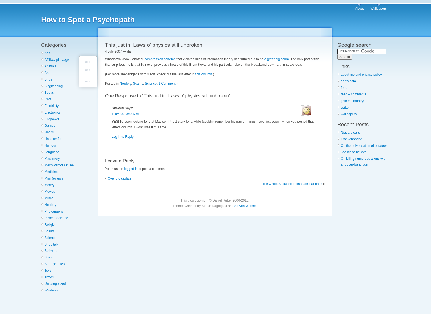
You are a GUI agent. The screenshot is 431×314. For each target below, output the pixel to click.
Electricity (52, 106)
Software (51, 251)
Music (49, 198)
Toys (48, 270)
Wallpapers (378, 8)
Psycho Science (56, 218)
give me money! (352, 101)
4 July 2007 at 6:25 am (125, 113)
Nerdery (50, 205)
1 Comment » (168, 84)
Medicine (51, 172)
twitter (345, 107)
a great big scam (276, 59)
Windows (51, 290)
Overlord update (119, 178)
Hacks (49, 132)
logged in (131, 169)
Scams (50, 231)
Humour (50, 145)
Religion (50, 225)
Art (47, 73)
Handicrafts (53, 139)
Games (50, 126)
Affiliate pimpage (57, 60)
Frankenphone (351, 139)
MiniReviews (54, 178)
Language (52, 152)
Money (49, 185)
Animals (50, 66)
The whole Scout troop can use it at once (292, 184)
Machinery (52, 159)
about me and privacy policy (361, 74)
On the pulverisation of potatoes (364, 146)
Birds (48, 79)
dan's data (348, 81)
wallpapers (349, 114)
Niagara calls (350, 132)
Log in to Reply (123, 137)
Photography (54, 211)
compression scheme (159, 59)
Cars (48, 99)
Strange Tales (55, 264)
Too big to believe (353, 152)
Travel (49, 277)
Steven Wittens (245, 206)
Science (50, 238)
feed (344, 88)
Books (49, 93)
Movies (50, 192)
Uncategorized (55, 284)
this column (203, 74)
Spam (49, 257)
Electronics (53, 112)
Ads (47, 53)
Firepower (52, 119)
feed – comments (353, 94)
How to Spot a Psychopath (88, 20)
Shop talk (51, 244)
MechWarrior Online (59, 165)
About (359, 8)
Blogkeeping (54, 86)
